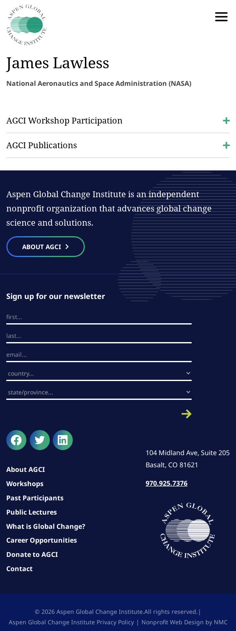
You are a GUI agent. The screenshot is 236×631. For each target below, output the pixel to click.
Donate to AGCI (32, 554)
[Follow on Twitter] (40, 440)
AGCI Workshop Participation (118, 120)
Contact (19, 568)
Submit (99, 414)
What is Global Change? (45, 526)
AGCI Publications (118, 145)
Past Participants (35, 497)
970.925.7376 (166, 483)
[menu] (221, 16)
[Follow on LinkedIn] (63, 440)
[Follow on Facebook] (16, 440)
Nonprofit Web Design (172, 622)
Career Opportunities (41, 540)
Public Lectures (31, 512)
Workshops (25, 483)
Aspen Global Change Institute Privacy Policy (71, 622)
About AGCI (25, 469)
